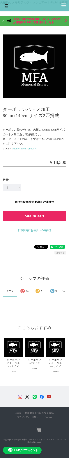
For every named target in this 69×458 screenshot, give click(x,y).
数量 (6, 180)
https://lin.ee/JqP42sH (24, 148)
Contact (48, 417)
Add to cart (34, 215)
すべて (10, 291)
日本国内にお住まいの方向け (34, 230)
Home (18, 413)
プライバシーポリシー (29, 417)
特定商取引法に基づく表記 (39, 413)
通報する (60, 253)
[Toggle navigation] (63, 5)
